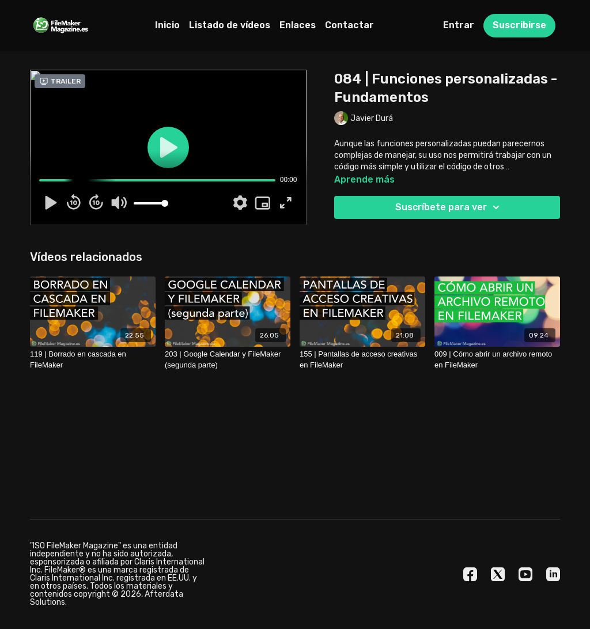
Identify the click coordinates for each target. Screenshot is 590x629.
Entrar (458, 25)
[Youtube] (525, 574)
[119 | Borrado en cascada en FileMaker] (93, 359)
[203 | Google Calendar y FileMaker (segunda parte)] (227, 359)
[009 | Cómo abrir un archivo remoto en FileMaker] (497, 359)
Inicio (167, 25)
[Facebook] (470, 574)
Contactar (349, 25)
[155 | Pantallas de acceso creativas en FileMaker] (362, 359)
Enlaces (297, 25)
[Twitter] (498, 574)
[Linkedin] (553, 574)
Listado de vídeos (229, 25)
